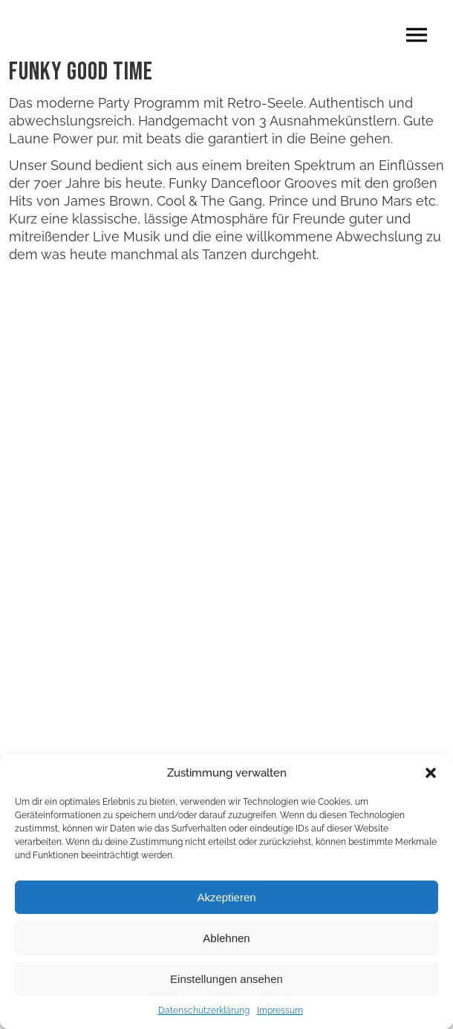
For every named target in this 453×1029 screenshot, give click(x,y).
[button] (430, 772)
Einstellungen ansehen (226, 979)
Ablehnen (226, 938)
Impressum (280, 1010)
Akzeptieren (226, 897)
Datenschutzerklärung (204, 1010)
